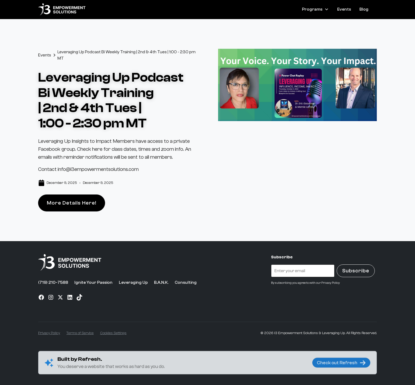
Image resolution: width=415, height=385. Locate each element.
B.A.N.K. (161, 282)
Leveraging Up (133, 282)
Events (344, 9)
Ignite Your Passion (93, 282)
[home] (62, 9)
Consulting (186, 282)
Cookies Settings (113, 333)
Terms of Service (80, 333)
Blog (363, 9)
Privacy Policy (49, 333)
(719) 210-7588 (53, 282)
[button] (315, 9)
